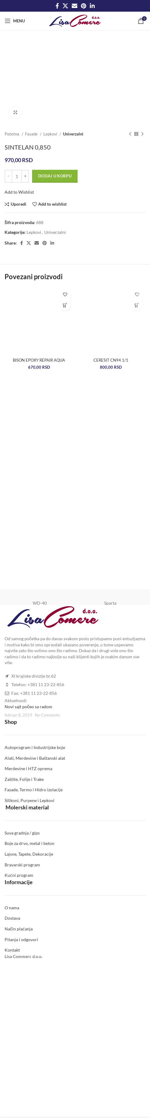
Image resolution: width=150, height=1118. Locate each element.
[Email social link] (74, 5)
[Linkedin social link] (92, 5)
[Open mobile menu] (15, 21)
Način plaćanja (19, 928)
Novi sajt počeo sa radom (28, 706)
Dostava (12, 918)
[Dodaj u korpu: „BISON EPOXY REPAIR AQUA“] (65, 305)
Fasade (31, 133)
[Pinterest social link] (83, 5)
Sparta (110, 603)
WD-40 (40, 603)
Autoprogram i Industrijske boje (35, 747)
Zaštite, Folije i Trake (24, 779)
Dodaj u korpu (54, 175)
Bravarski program (22, 864)
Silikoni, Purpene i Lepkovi (29, 800)
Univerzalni (73, 133)
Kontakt (12, 950)
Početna (12, 133)
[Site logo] (75, 20)
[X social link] (65, 5)
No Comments (47, 715)
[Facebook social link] (57, 5)
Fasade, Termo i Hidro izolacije (34, 789)
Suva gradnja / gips (22, 832)
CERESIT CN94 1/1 (110, 360)
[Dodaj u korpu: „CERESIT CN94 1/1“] (137, 305)
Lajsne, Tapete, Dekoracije (29, 854)
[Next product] (142, 134)
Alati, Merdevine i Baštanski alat (35, 758)
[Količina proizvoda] (16, 176)
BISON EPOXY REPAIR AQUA (39, 360)
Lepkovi (50, 133)
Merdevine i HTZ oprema (28, 768)
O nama (12, 907)
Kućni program (19, 875)
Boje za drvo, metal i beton (29, 843)
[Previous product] (130, 134)
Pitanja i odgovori (21, 939)
